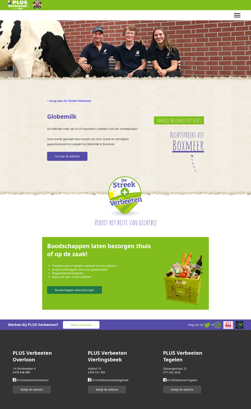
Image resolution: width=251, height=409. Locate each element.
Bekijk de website (32, 389)
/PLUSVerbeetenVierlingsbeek (108, 380)
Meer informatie (81, 325)
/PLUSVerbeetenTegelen (180, 380)
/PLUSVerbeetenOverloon (31, 380)
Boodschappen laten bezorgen (74, 290)
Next (248, 49)
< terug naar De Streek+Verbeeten (69, 101)
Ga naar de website (67, 156)
